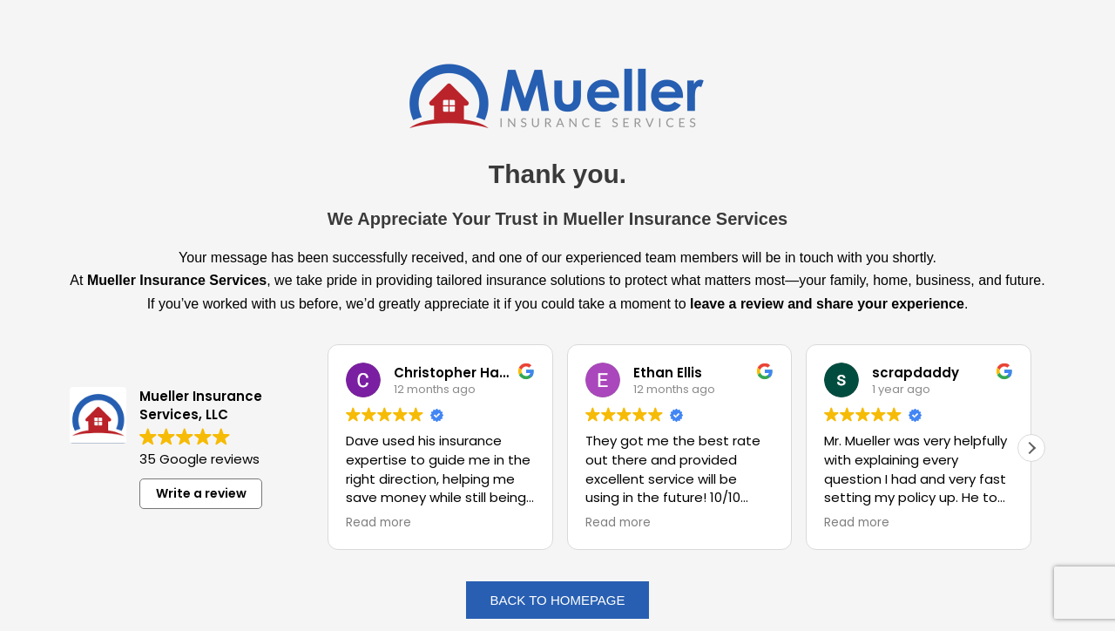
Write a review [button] (201, 493)
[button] (1031, 448)
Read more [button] (378, 523)
